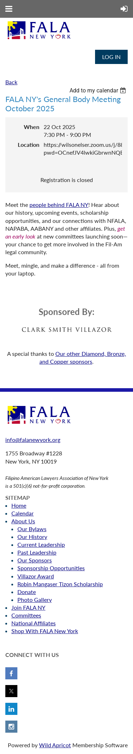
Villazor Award (35, 576)
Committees (26, 615)
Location (28, 144)
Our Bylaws (31, 528)
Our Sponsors (34, 560)
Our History (32, 536)
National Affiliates (33, 623)
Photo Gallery (34, 599)
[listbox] (99, 90)
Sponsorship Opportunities (51, 568)
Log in (111, 56)
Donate (26, 591)
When (31, 126)
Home (18, 505)
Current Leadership (41, 544)
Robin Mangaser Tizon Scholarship (60, 584)
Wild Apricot (55, 745)
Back (11, 82)
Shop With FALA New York (44, 630)
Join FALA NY (28, 607)
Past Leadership (36, 552)
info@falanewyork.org (32, 439)
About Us (23, 521)
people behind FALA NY (58, 204)
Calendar (22, 513)
